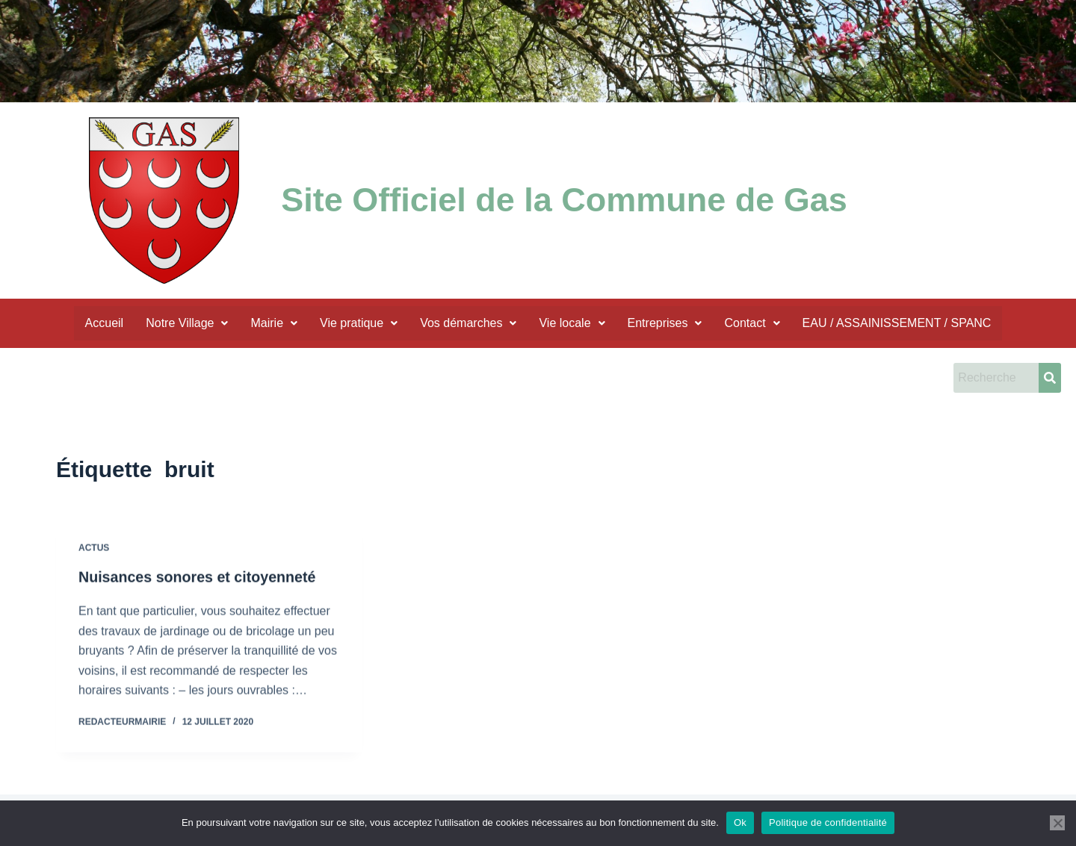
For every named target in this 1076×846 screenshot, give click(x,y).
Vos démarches (468, 323)
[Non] (1057, 822)
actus (93, 568)
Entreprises (665, 323)
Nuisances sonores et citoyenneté (199, 596)
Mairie (273, 323)
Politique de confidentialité (828, 822)
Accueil (104, 323)
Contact (751, 323)
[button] (186, 323)
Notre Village (187, 323)
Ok (740, 822)
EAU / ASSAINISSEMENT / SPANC (897, 323)
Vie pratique (359, 323)
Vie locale (572, 323)
